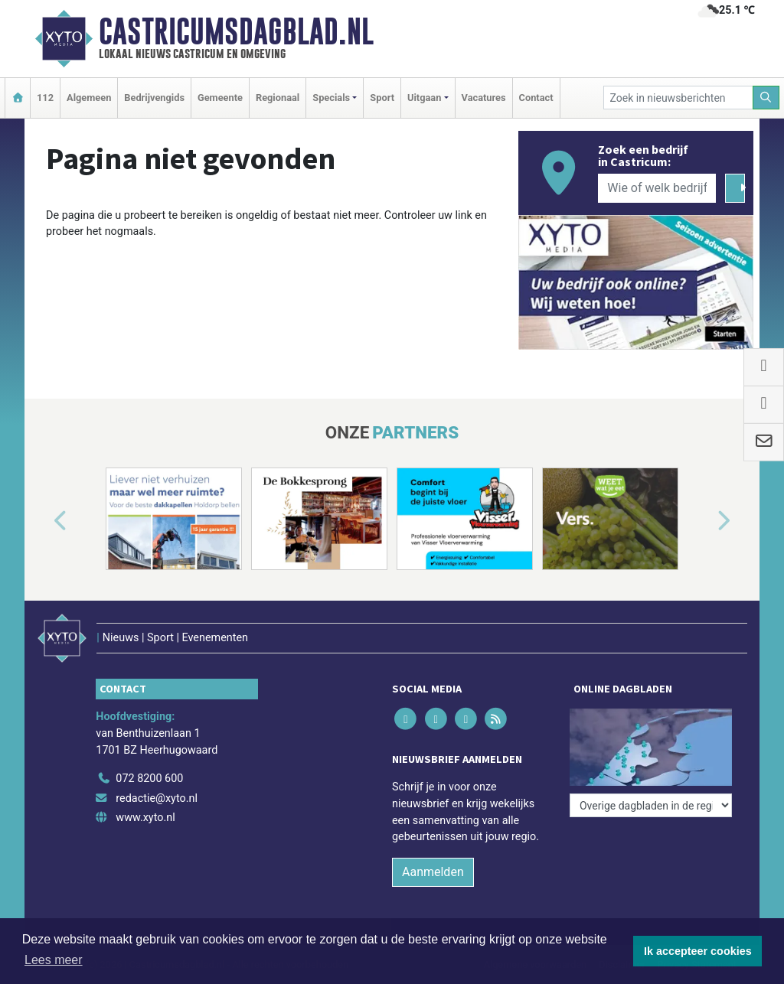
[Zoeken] (766, 97)
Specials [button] (331, 97)
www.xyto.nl (145, 817)
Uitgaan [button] (424, 97)
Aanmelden (433, 872)
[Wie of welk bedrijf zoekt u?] (657, 188)
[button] (42, 521)
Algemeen (89, 97)
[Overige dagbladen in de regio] (651, 805)
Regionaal (277, 97)
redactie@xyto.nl (157, 798)
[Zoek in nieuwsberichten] (678, 97)
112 (45, 97)
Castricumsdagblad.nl (236, 31)
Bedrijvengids (154, 97)
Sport (382, 97)
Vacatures (484, 97)
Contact (536, 97)
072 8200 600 (149, 778)
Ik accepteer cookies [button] (698, 951)
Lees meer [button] (53, 959)
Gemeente (220, 97)
